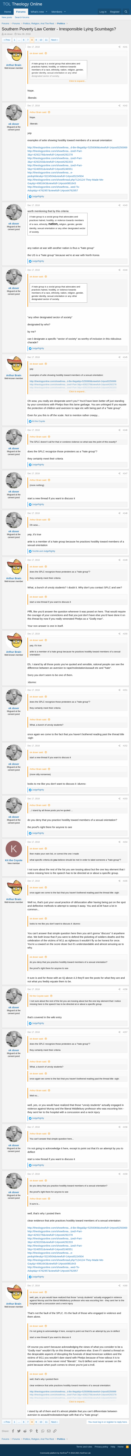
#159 (125, 1174)
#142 (125, 105)
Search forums (22, 17)
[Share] (119, 47)
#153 (125, 798)
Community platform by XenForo (65, 1453)
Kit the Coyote (14, 860)
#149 (125, 560)
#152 (125, 746)
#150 (125, 634)
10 (41, 40)
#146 (125, 430)
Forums (21, 11)
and (43, 551)
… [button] (19, 40)
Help (113, 1446)
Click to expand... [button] (77, 81)
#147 (125, 473)
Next (53, 40)
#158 (125, 1127)
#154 (125, 842)
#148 (125, 513)
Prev (7, 40)
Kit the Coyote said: (39, 996)
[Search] (126, 12)
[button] (46, 12)
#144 (125, 270)
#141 (125, 47)
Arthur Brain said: (38, 112)
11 (46, 40)
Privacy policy (101, 1446)
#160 (125, 1285)
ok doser (8, 34)
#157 (125, 1032)
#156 (125, 989)
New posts (7, 17)
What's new (37, 11)
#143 (125, 205)
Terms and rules (84, 1446)
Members (57, 11)
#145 (125, 357)
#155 (125, 881)
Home (7, 11)
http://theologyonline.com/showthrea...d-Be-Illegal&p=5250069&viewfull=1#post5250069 (77, 147)
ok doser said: (36, 53)
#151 (125, 690)
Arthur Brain (13, 64)
